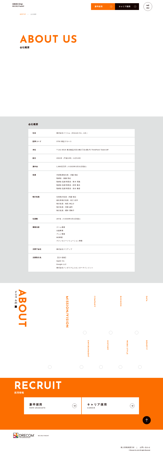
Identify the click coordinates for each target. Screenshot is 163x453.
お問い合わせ (145, 447)
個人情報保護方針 (128, 447)
